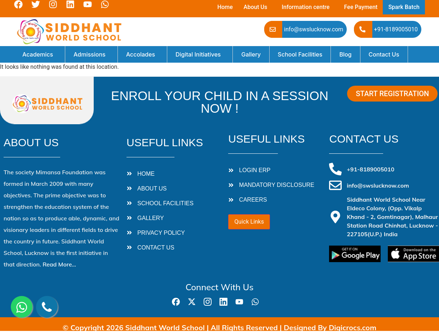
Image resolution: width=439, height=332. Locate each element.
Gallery (251, 54)
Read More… (59, 264)
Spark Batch (404, 7)
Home (225, 7)
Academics (37, 54)
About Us (255, 7)
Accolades (140, 54)
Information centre (305, 7)
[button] (257, 7)
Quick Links (249, 221)
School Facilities (300, 54)
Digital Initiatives (198, 54)
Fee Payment (360, 7)
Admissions (90, 54)
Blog (345, 54)
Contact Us (384, 54)
